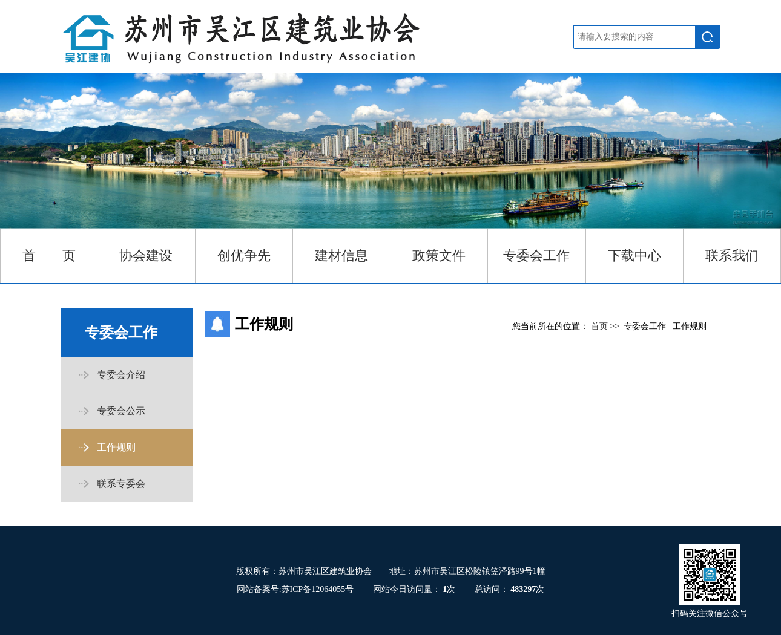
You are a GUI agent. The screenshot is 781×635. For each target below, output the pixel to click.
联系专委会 (121, 483)
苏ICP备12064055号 (318, 589)
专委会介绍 (121, 375)
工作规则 (116, 447)
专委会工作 (536, 255)
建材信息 (341, 255)
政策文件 (439, 255)
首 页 (49, 255)
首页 (600, 326)
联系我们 (732, 255)
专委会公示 (121, 411)
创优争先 (244, 255)
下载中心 (634, 255)
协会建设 (146, 255)
